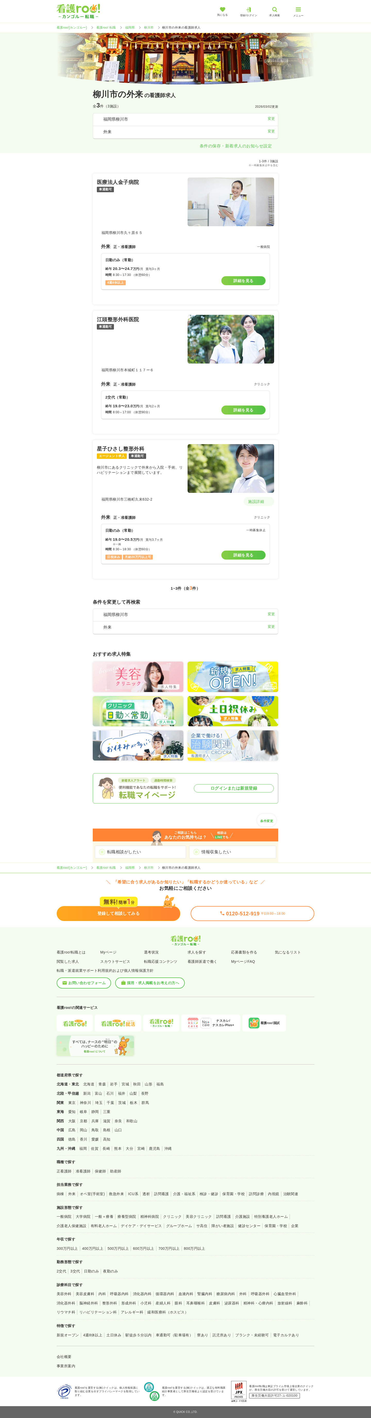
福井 (121, 1093)
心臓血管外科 (285, 1294)
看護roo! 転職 (106, 27)
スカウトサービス (115, 961)
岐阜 (83, 1112)
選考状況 (151, 952)
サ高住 (201, 1226)
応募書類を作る (244, 952)
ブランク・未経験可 (252, 1335)
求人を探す (197, 952)
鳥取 (95, 1130)
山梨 (133, 1093)
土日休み (113, 1335)
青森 (102, 1084)
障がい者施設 (223, 1226)
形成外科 (128, 1303)
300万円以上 (67, 1248)
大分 (129, 1148)
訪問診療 (256, 1194)
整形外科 (109, 1303)
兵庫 (95, 1121)
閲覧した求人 (68, 961)
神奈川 (85, 1103)
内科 (102, 1294)
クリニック (172, 1216)
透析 (146, 1194)
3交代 (75, 1271)
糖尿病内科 (225, 1294)
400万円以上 (93, 1248)
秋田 (137, 1084)
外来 (72, 1194)
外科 (243, 1294)
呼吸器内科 (119, 1294)
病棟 (60, 1194)
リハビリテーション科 (98, 1312)
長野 (145, 1093)
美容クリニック (199, 1216)
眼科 (178, 1303)
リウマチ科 (66, 1312)
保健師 (100, 1171)
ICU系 (133, 1194)
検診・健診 (209, 1194)
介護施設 (242, 1216)
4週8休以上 (92, 1335)
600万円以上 (143, 1248)
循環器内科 (165, 1294)
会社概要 (64, 1357)
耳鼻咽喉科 (195, 1303)
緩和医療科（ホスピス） (167, 1312)
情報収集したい (216, 852)
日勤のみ (91, 1271)
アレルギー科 (132, 1312)
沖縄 (168, 1148)
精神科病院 (149, 1216)
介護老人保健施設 (72, 1226)
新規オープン (68, 1335)
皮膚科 (214, 1303)
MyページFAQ (243, 961)
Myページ (108, 952)
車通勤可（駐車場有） (174, 1335)
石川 (110, 1093)
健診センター (249, 1226)
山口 (118, 1130)
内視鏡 (273, 1194)
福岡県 (130, 27)
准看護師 (83, 1171)
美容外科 (64, 1294)
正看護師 (64, 1171)
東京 (72, 1103)
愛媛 (95, 1139)
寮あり (202, 1335)
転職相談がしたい (124, 852)
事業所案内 (66, 1366)
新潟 (87, 1093)
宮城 (125, 1084)
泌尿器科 (231, 1303)
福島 (160, 1084)
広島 (72, 1130)
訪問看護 (161, 1194)
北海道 (88, 1084)
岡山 (83, 1130)
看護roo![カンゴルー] (72, 27)
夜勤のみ (110, 1271)
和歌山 (131, 1121)
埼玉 (99, 1103)
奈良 (118, 1121)
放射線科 (284, 1303)
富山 (98, 1093)
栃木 (133, 1103)
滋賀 (107, 1121)
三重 (107, 1112)
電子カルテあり (286, 1335)
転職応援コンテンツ (161, 961)
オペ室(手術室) (92, 1194)
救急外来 (116, 1194)
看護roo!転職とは (71, 952)
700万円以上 (169, 1248)
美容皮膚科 (85, 1294)
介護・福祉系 (184, 1194)
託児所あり (222, 1335)
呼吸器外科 (260, 1294)
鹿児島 (154, 1148)
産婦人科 (163, 1303)
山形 (148, 1084)
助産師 (115, 1171)
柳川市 (149, 27)
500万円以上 (118, 1248)
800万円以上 (194, 1248)
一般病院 (64, 1216)
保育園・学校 (233, 1194)
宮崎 (141, 1148)
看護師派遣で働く (202, 961)
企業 (295, 1226)
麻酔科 (302, 1303)
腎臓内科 (204, 1294)
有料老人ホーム (104, 1226)
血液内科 (186, 1294)
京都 (83, 1121)
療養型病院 (126, 1216)
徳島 (72, 1139)
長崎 (106, 1148)
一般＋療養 (104, 1216)
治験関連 (290, 1194)
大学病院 (83, 1216)
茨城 (122, 1103)
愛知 (72, 1112)
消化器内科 (142, 1294)
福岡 (83, 1148)
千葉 (110, 1103)
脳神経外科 (88, 1303)
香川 (83, 1139)
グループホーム (179, 1226)
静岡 (95, 1112)
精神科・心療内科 (258, 1303)
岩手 (113, 1084)
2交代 (61, 1271)
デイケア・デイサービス (141, 1226)
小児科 (145, 1303)
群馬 (145, 1103)
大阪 (72, 1121)
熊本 (118, 1148)
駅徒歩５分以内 (138, 1335)
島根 (107, 1130)
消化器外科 (66, 1303)
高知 (107, 1139)
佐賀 (94, 1148)
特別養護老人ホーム (271, 1216)
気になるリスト (288, 952)
